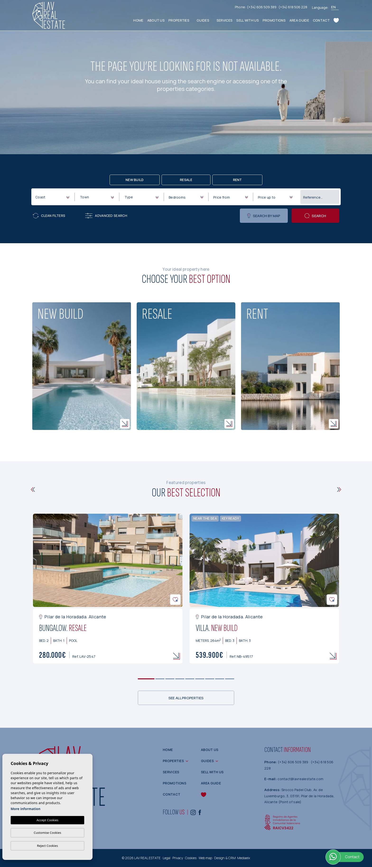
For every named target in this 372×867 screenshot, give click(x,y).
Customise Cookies (47, 832)
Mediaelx (243, 858)
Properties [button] (178, 20)
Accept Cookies (47, 820)
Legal (166, 858)
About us (156, 20)
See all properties (186, 697)
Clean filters (49, 215)
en (333, 7)
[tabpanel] (107, 589)
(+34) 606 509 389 (262, 7)
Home (138, 20)
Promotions (274, 20)
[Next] (339, 489)
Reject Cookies (47, 846)
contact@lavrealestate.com (300, 779)
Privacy (177, 858)
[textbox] (53, 197)
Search (315, 215)
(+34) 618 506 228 (293, 7)
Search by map (263, 215)
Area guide (299, 20)
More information (25, 808)
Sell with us (247, 20)
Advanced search (106, 215)
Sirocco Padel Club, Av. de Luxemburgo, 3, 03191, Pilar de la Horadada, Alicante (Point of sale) (299, 796)
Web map (205, 858)
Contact (321, 20)
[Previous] (32, 489)
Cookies (190, 858)
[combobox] (52, 197)
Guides (203, 20)
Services (224, 20)
